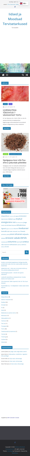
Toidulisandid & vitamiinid (15, 154)
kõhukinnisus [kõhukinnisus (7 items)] (21, 225)
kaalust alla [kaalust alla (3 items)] (4, 225)
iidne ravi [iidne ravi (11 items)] (11, 222)
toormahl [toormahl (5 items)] (19, 242)
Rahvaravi (6, 154)
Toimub (3, 334)
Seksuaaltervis (5, 318)
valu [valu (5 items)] (2, 244)
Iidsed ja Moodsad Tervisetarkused (15, 19)
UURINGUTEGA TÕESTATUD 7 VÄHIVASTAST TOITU (12, 112)
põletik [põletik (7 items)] (12, 234)
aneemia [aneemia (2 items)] (11, 216)
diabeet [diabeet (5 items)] (10, 219)
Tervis (10, 104)
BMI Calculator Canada (13, 417)
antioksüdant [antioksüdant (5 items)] (22, 216)
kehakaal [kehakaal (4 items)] (9, 225)
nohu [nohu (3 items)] (19, 231)
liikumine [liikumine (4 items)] (16, 228)
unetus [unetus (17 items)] (25, 241)
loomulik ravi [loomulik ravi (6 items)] (5, 231)
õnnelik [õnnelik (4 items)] (7, 246)
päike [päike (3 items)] (8, 234)
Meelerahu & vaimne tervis (8, 313)
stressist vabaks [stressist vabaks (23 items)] (12, 237)
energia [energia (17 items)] (4, 222)
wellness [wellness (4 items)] (24, 244)
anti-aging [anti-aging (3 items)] (15, 216)
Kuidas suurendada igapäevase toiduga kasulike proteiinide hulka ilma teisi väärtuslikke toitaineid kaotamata (14, 264)
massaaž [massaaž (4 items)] (15, 231)
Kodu (2, 310)
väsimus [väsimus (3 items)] (19, 244)
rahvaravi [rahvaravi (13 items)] (18, 234)
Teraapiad (4, 326)
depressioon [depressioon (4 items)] (4, 219)
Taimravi (5, 104)
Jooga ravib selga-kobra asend (18, 351)
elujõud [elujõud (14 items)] (19, 219)
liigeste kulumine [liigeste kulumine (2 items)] (9, 228)
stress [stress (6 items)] (3, 238)
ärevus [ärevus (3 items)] (2, 246)
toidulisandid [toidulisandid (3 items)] (4, 242)
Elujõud (3, 302)
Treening (3, 337)
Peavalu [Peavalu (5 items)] (22, 231)
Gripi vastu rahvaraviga (15, 358)
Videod (3, 342)
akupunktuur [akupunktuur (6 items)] (5, 216)
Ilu (2, 307)
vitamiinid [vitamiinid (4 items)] (6, 244)
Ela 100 (13, 107)
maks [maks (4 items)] (11, 231)
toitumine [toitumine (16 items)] (12, 241)
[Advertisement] (15, 47)
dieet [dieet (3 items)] (14, 219)
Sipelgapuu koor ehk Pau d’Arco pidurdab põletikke (14, 161)
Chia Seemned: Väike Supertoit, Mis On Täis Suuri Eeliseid (16, 5)
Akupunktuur (4, 297)
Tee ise (3, 323)
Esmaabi (3, 305)
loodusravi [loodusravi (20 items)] (23, 228)
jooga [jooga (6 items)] (25, 222)
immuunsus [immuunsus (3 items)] (20, 222)
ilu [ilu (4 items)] (16, 222)
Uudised (3, 339)
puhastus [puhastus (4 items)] (3, 234)
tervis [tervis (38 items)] (24, 237)
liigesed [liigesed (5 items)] (3, 228)
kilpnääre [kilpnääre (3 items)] (14, 225)
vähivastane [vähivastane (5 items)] (13, 244)
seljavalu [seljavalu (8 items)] (25, 234)
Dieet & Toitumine (6, 299)
